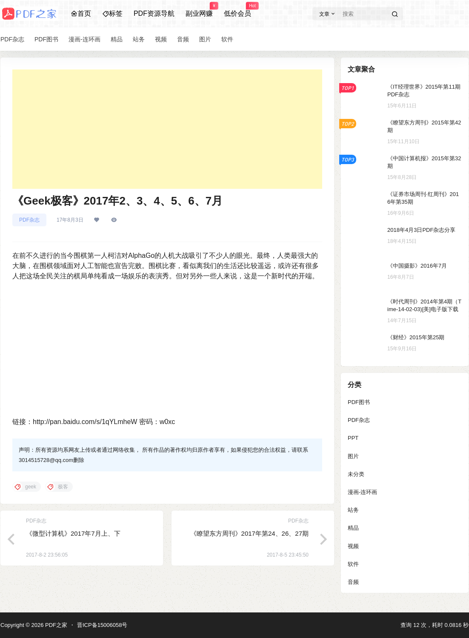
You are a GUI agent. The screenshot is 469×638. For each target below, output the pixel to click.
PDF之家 (55, 625)
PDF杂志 (29, 220)
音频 (353, 582)
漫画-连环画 (362, 492)
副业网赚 (199, 9)
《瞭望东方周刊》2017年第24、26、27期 (249, 533)
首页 (81, 13)
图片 (353, 456)
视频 (353, 546)
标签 (112, 13)
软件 (353, 564)
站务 (353, 510)
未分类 (356, 474)
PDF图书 (359, 402)
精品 (353, 528)
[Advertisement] (167, 129)
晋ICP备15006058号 (102, 625)
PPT (353, 438)
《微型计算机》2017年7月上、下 (73, 533)
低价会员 (237, 9)
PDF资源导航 (154, 13)
